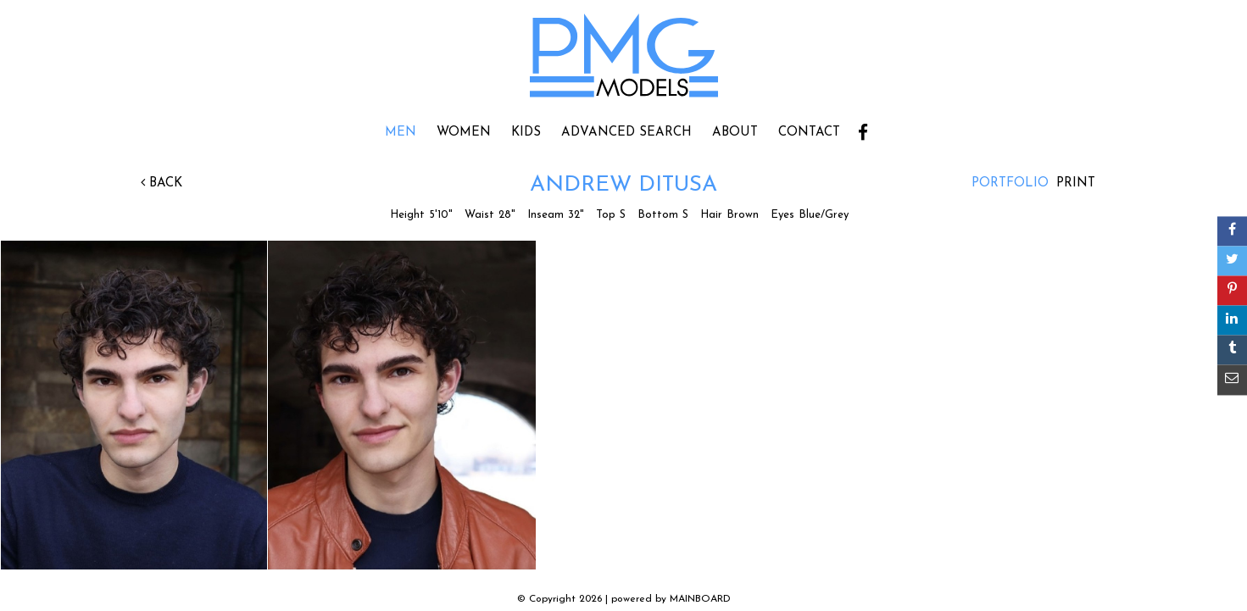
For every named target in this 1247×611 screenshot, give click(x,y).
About (735, 132)
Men (400, 132)
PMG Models (624, 61)
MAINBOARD (700, 599)
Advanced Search (626, 132)
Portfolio (1010, 183)
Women (464, 132)
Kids (526, 132)
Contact (809, 132)
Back (161, 183)
